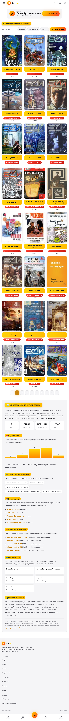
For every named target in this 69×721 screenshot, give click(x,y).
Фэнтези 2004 (13, 541)
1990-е (22, 459)
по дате (22, 29)
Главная (8, 717)
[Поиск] (59, 3)
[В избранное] (19, 62)
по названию (33, 29)
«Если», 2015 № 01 (14, 547)
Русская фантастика (15, 516)
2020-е (58, 459)
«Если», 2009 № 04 (15, 550)
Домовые (11, 513)
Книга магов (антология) (17, 537)
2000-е (34, 459)
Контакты (5, 690)
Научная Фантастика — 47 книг (16, 483)
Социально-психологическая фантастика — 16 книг (22, 491)
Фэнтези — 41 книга (36, 483)
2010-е (46, 459)
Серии (4, 664)
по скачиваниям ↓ (58, 29)
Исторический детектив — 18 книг (17, 487)
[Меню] (4, 3)
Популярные (6, 673)
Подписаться (51, 13)
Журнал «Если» (13, 509)
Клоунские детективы (16, 523)
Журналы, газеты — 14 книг (52, 491)
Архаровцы (11, 519)
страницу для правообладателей (16, 628)
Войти (61, 717)
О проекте (5, 681)
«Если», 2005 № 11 (14, 544)
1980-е (10, 459)
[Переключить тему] (54, 3)
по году (44, 29)
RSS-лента (5, 699)
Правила (4, 686)
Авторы (46, 717)
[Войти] (65, 3)
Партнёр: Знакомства (9, 703)
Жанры (23, 717)
